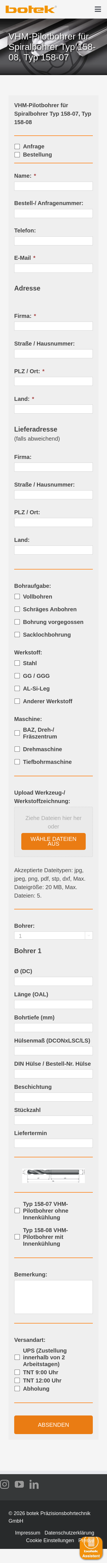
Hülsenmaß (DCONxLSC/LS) (52, 1040)
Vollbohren (37, 596)
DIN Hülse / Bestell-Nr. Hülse (52, 1064)
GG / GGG (36, 676)
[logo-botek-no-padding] (31, 7)
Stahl (30, 663)
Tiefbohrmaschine (47, 762)
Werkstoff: (28, 652)
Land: (24, 399)
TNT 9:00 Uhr (40, 1372)
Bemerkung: (30, 1274)
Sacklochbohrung (47, 635)
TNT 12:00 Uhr (42, 1380)
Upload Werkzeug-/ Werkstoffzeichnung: (42, 797)
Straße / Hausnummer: (44, 343)
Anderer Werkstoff (47, 701)
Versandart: (29, 1340)
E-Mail (24, 258)
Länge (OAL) (31, 994)
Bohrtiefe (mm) (34, 1017)
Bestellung (37, 154)
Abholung (36, 1389)
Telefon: (25, 230)
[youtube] (19, 1484)
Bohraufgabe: (32, 586)
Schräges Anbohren (50, 609)
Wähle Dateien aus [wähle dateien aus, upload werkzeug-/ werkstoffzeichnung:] (54, 841)
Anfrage (34, 146)
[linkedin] (34, 1484)
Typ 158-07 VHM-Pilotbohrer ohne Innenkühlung (45, 1211)
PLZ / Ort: (29, 371)
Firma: (25, 316)
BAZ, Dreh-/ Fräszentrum (40, 733)
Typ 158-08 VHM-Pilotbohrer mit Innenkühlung (45, 1237)
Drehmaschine (42, 749)
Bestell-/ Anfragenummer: (48, 203)
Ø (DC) (23, 971)
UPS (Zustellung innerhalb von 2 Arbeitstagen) (45, 1357)
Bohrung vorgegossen (53, 622)
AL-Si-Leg (36, 688)
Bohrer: (24, 926)
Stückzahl (27, 1110)
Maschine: (28, 719)
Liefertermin (30, 1133)
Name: (25, 176)
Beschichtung (33, 1087)
